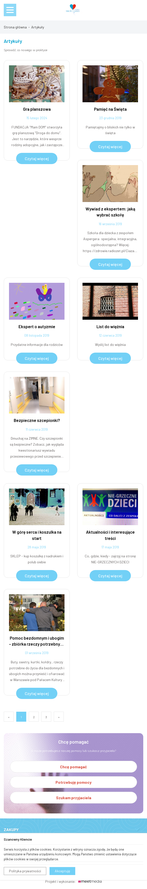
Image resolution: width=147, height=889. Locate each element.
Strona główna (15, 27)
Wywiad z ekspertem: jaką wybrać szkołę (110, 211)
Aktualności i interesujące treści (110, 534)
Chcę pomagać (73, 766)
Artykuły (37, 27)
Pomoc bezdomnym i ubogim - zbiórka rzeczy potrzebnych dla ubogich (36, 641)
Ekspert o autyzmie (36, 326)
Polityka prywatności (25, 871)
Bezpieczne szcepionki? (37, 420)
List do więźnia (110, 326)
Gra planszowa (37, 108)
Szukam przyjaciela (73, 797)
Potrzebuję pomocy (74, 782)
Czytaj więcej (37, 158)
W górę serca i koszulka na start (37, 534)
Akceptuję (62, 871)
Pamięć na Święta (110, 108)
